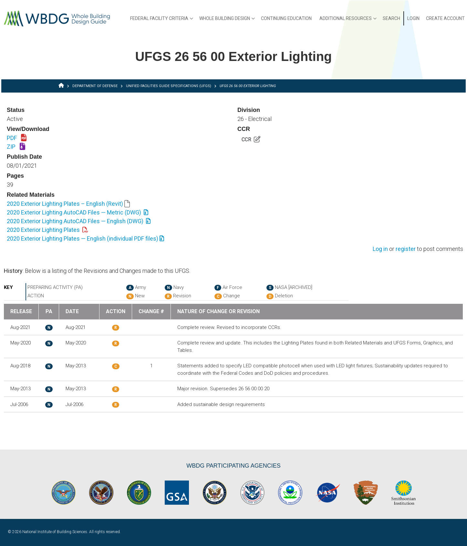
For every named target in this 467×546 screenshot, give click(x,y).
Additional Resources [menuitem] (348, 20)
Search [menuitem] (391, 18)
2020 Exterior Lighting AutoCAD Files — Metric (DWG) (77, 212)
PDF (16, 138)
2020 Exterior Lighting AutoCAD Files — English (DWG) (78, 221)
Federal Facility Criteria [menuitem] (161, 20)
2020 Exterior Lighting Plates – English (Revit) (68, 203)
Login (413, 18)
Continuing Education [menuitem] (286, 18)
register (406, 249)
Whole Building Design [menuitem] (227, 20)
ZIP (16, 147)
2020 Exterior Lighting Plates (47, 229)
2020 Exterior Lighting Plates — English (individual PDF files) (85, 238)
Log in (380, 249)
